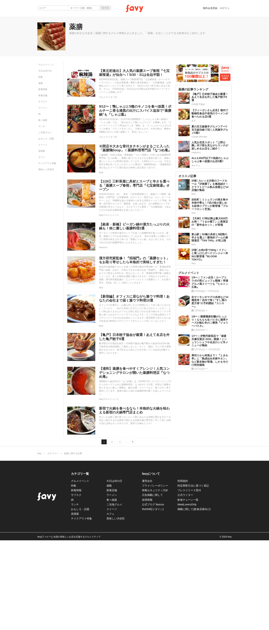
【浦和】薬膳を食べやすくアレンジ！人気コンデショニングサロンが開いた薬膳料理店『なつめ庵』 (134, 373)
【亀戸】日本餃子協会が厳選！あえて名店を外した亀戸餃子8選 (134, 337)
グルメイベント (46, 64)
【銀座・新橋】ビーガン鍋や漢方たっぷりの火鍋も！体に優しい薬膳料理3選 (134, 226)
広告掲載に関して (152, 494)
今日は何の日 (45, 71)
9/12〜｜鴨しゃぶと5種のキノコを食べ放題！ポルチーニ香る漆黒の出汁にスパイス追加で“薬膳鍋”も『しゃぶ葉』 (135, 110)
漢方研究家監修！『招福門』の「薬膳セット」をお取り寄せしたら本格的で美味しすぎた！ (134, 260)
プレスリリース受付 (189, 490)
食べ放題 (42, 120)
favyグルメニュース (109, 215)
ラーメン (42, 107)
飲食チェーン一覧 (187, 499)
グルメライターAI (108, 97)
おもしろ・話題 (46, 138)
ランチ (41, 126)
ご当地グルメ (45, 132)
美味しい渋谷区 (46, 169)
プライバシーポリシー (155, 485)
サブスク (42, 101)
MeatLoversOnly (187, 504)
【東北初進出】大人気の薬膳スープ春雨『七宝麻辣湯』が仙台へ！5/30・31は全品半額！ (134, 73)
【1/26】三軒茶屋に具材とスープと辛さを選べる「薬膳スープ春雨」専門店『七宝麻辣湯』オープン (134, 185)
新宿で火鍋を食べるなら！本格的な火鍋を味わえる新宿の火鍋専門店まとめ (134, 410)
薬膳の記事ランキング (193, 89)
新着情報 (42, 89)
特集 (40, 77)
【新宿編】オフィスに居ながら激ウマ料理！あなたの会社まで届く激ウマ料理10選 (134, 298)
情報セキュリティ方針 (155, 490)
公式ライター (185, 494)
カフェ (41, 157)
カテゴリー (52, 453)
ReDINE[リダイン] (152, 509)
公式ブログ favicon (153, 504)
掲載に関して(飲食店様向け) (194, 509)
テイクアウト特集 (47, 163)
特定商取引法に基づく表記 (193, 485)
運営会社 (147, 480)
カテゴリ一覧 (80, 473)
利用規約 (182, 480)
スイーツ (42, 144)
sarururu (103, 247)
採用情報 (147, 499)
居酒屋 (41, 151)
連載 (40, 83)
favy (101, 172)
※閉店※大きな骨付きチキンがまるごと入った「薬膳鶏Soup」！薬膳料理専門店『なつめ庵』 (135, 148)
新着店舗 (42, 95)
